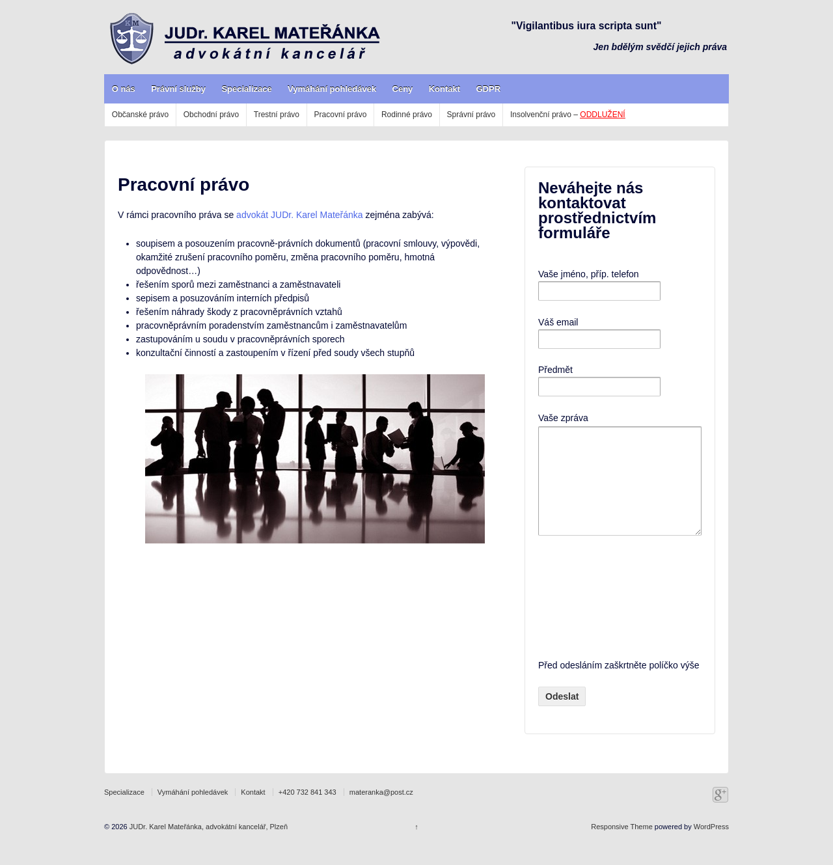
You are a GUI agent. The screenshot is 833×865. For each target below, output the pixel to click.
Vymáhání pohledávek (332, 89)
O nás (123, 89)
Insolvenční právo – (567, 114)
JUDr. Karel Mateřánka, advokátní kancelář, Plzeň (208, 846)
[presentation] (591, 616)
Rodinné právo (406, 114)
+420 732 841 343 (307, 812)
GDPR (488, 89)
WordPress (711, 846)
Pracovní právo (340, 114)
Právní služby (178, 89)
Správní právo (471, 114)
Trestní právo (276, 114)
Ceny (402, 89)
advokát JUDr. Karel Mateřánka (299, 215)
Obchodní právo (211, 114)
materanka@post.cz (381, 812)
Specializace (246, 89)
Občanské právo (140, 114)
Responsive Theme (622, 846)
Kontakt (444, 89)
